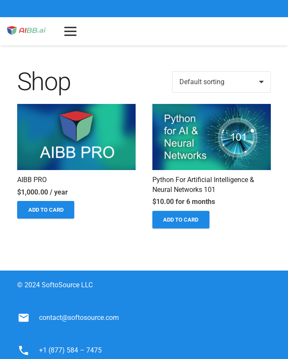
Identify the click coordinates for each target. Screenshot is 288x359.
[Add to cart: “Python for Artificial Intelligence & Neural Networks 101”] (180, 219)
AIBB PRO (32, 180)
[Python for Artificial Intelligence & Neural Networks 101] (211, 110)
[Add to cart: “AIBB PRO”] (45, 210)
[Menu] (70, 31)
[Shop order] (221, 82)
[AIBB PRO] (76, 110)
